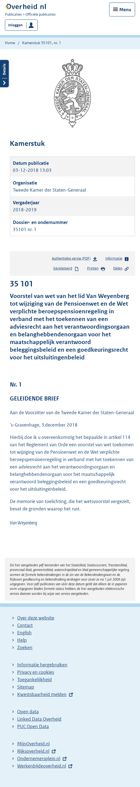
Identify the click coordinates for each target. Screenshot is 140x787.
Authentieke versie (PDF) (74, 259)
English (24, 633)
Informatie (117, 259)
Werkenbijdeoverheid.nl (41, 766)
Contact (25, 625)
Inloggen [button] (15, 25)
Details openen (4, 73)
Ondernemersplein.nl (38, 758)
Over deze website (35, 618)
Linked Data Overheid (39, 719)
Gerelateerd (66, 268)
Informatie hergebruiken (42, 665)
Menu (125, 10)
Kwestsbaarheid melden (42, 694)
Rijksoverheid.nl (33, 751)
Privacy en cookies (35, 672)
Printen (96, 268)
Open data (28, 712)
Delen (121, 268)
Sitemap (25, 687)
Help (22, 640)
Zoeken (24, 647)
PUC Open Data (33, 726)
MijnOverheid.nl (33, 744)
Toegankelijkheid (34, 680)
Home (10, 42)
